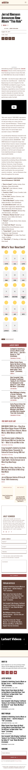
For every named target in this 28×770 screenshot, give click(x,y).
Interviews (13, 388)
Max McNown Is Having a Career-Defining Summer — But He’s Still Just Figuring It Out (18, 395)
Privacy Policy (18, 761)
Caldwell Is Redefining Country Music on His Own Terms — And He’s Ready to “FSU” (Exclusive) (17, 352)
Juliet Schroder (13, 28)
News (3, 481)
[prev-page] (2, 644)
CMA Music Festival (15, 358)
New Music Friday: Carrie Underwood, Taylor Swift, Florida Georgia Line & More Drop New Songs (14, 460)
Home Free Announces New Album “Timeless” (7, 497)
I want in (14, 757)
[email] (14, 753)
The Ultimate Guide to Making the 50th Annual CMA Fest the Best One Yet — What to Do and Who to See (13, 440)
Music (12, 373)
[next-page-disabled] (25, 644)
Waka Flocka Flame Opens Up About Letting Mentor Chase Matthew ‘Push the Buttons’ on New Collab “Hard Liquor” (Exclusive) (18, 366)
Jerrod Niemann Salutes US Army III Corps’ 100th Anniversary (13, 478)
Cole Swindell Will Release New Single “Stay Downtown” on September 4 (20, 499)
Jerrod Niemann (9, 339)
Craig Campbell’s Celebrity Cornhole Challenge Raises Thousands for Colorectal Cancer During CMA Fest (13, 450)
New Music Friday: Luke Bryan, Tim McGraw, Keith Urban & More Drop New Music (13, 469)
